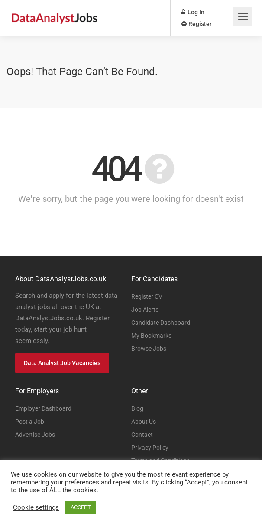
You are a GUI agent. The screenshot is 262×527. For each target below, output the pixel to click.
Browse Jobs (148, 348)
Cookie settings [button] (36, 507)
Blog (137, 408)
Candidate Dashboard (160, 322)
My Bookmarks (151, 335)
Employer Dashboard (43, 408)
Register (196, 23)
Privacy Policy (149, 447)
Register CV (146, 296)
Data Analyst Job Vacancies (62, 362)
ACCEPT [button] (81, 507)
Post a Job (29, 421)
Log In (192, 12)
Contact (142, 434)
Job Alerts (144, 309)
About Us (143, 421)
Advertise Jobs (35, 434)
